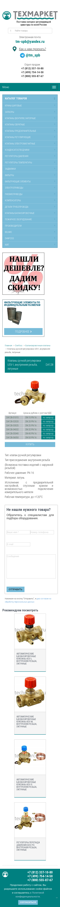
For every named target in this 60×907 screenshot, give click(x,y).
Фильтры (9, 175)
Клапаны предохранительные (20, 131)
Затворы (9, 112)
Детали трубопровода (16, 207)
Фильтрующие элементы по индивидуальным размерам (22, 303)
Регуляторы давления (16, 156)
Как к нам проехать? (32, 49)
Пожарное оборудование (18, 219)
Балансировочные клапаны (37, 345)
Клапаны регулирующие (18, 137)
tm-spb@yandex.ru (30, 41)
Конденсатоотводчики (17, 150)
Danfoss (9, 238)
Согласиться (28, 902)
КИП (7, 244)
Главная (8, 345)
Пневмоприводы (13, 194)
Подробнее (23, 331)
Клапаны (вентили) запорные (20, 118)
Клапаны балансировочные (19, 213)
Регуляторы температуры (18, 162)
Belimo (8, 232)
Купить (30, 444)
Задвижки (10, 169)
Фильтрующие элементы (18, 181)
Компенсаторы (13, 200)
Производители (13, 226)
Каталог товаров (16, 98)
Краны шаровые (13, 105)
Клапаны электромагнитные (20, 143)
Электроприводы (14, 188)
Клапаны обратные (15, 124)
